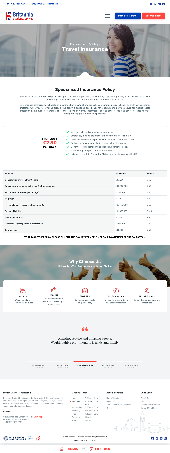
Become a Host (153, 16)
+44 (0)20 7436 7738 (15, 4)
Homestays (111, 401)
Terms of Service (80, 440)
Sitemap (93, 440)
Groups (109, 408)
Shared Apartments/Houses (118, 405)
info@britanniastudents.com (44, 4)
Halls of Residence (114, 398)
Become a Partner (127, 16)
